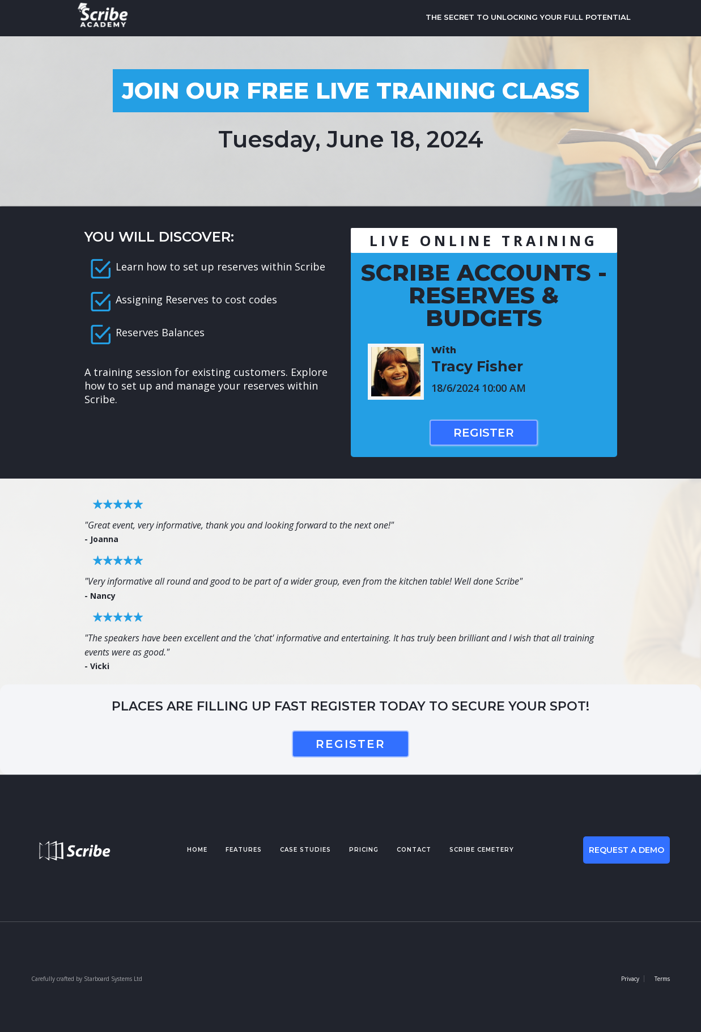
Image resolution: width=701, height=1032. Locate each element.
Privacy (630, 979)
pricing (364, 849)
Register (483, 432)
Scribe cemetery (481, 849)
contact (414, 849)
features (244, 849)
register (350, 744)
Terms (662, 979)
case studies (305, 849)
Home (197, 849)
